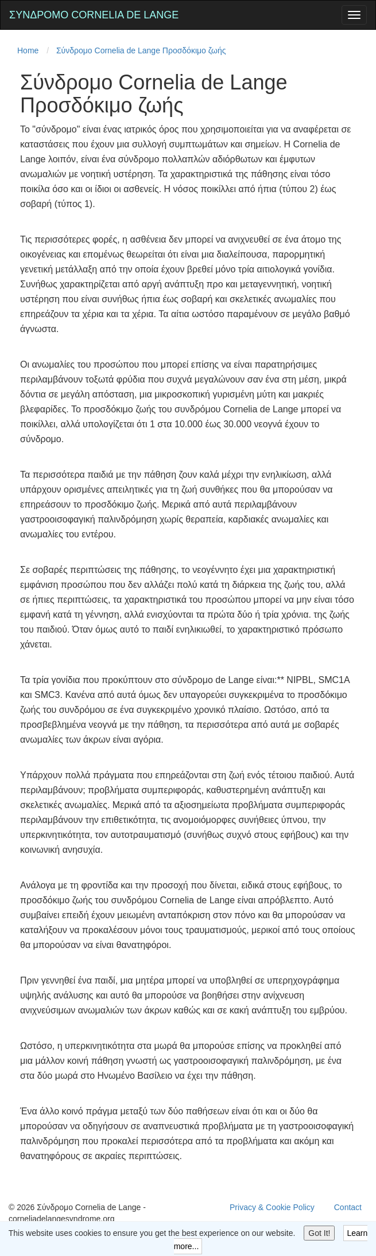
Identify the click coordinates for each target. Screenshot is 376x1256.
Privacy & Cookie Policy (272, 1207)
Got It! (319, 1233)
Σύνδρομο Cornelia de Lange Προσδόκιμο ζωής (141, 50)
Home (27, 50)
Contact (348, 1207)
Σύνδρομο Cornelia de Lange (94, 15)
